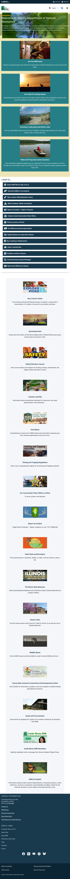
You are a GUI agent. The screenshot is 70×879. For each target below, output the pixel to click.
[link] (23, 854)
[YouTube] (33, 854)
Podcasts (4, 845)
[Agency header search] (62, 8)
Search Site (4, 832)
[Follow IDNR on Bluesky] (44, 854)
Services (65, 2)
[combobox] (55, 8)
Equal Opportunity (6, 816)
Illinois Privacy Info (39, 870)
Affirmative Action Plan (8, 839)
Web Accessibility (6, 866)
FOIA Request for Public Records (11, 819)
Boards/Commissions (7, 813)
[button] (35, 184)
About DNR (4, 835)
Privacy (3, 848)
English (54, 8)
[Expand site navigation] (67, 8)
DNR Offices (5, 810)
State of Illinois (20, 874)
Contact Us (4, 806)
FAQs (2, 842)
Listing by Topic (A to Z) (8, 829)
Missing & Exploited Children (42, 866)
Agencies (56, 2)
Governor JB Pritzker (6, 874)
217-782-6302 (10, 803)
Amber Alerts (5, 870)
